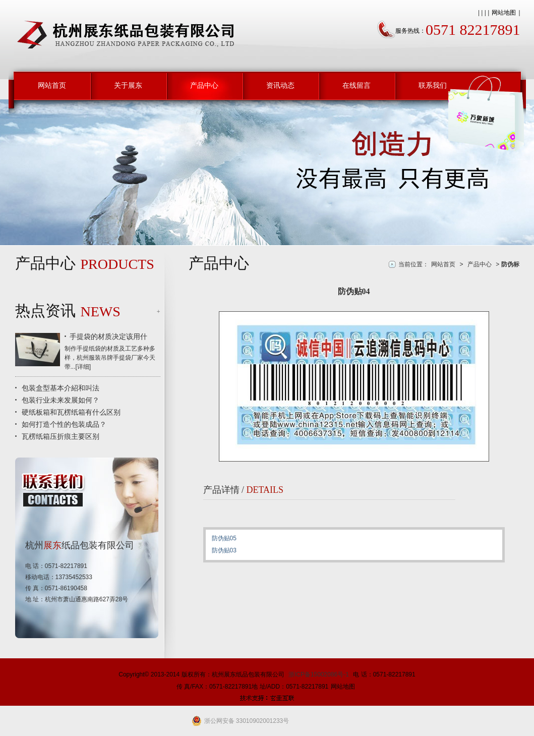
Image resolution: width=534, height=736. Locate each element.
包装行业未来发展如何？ (60, 400)
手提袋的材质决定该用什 (108, 336)
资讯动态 (280, 85)
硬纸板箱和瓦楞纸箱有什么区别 (71, 412)
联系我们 (433, 85)
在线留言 (356, 85)
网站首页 (52, 85)
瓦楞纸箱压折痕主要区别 (60, 436)
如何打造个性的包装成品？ (64, 424)
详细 (83, 366)
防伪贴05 (224, 538)
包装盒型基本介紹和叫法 (60, 388)
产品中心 (204, 85)
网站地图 (504, 12)
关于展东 (128, 85)
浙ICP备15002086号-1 (318, 674)
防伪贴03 (224, 550)
